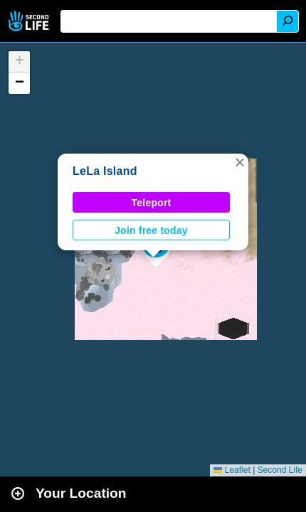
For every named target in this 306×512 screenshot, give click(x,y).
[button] (239, 162)
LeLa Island (105, 171)
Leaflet (231, 470)
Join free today (151, 230)
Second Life (30, 21)
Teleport (152, 202)
